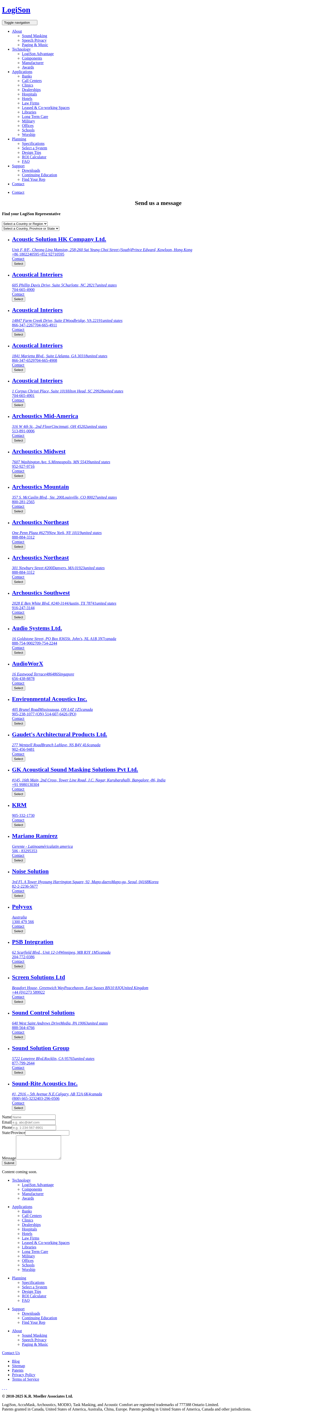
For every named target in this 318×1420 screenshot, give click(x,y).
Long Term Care (35, 116)
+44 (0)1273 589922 (28, 992)
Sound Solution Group (40, 1048)
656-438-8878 (23, 678)
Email (6, 1122)
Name (6, 1117)
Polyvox (22, 906)
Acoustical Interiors (37, 274)
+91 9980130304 (25, 784)
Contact (18, 184)
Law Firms (30, 103)
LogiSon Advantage (38, 54)
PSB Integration (32, 942)
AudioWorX (27, 663)
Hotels (27, 98)
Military (28, 121)
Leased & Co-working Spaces (46, 107)
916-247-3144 (23, 608)
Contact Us (11, 1357)
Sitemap (18, 1370)
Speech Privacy (34, 40)
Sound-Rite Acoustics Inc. (45, 1083)
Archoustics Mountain (40, 486)
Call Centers (32, 81)
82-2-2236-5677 (25, 886)
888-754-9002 (23, 643)
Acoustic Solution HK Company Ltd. (59, 239)
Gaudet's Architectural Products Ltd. (59, 734)
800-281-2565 (23, 502)
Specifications (33, 143)
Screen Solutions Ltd (38, 977)
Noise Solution (30, 871)
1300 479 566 (23, 922)
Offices (28, 125)
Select (18, 264)
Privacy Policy (23, 1379)
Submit (9, 1167)
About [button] (17, 31)
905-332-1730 (23, 815)
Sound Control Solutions (43, 1012)
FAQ (26, 161)
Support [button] (18, 166)
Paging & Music (35, 45)
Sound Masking (34, 36)
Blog (16, 1366)
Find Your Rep (33, 179)
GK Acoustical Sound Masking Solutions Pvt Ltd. (75, 769)
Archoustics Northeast (40, 522)
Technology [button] (21, 49)
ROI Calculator (34, 157)
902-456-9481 (23, 749)
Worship (28, 134)
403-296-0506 (48, 1098)
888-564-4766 (23, 1028)
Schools (28, 130)
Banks (27, 76)
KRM (19, 805)
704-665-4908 (46, 360)
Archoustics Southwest (41, 592)
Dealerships (31, 90)
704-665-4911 (46, 325)
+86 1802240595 (25, 254)
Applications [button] (22, 72)
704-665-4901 (23, 395)
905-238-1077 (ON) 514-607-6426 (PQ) (44, 714)
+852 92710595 (51, 254)
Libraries (29, 112)
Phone (7, 1127)
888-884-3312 (23, 537)
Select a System (34, 148)
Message (9, 1162)
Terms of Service (25, 1384)
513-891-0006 (23, 431)
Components (32, 58)
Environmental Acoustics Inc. (49, 699)
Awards (28, 67)
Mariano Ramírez (35, 836)
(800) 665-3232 (24, 1098)
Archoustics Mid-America (45, 416)
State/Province (13, 1133)
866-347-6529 (23, 360)
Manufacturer (33, 63)
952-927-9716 (23, 466)
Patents (17, 1375)
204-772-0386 (23, 957)
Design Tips (31, 152)
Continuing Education (39, 175)
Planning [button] (19, 139)
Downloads (31, 170)
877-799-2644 (23, 1063)
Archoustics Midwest (39, 451)
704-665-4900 (23, 289)
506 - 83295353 (24, 851)
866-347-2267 (23, 325)
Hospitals (29, 94)
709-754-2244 (46, 643)
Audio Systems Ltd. (37, 628)
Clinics (27, 85)
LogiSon (16, 9)
